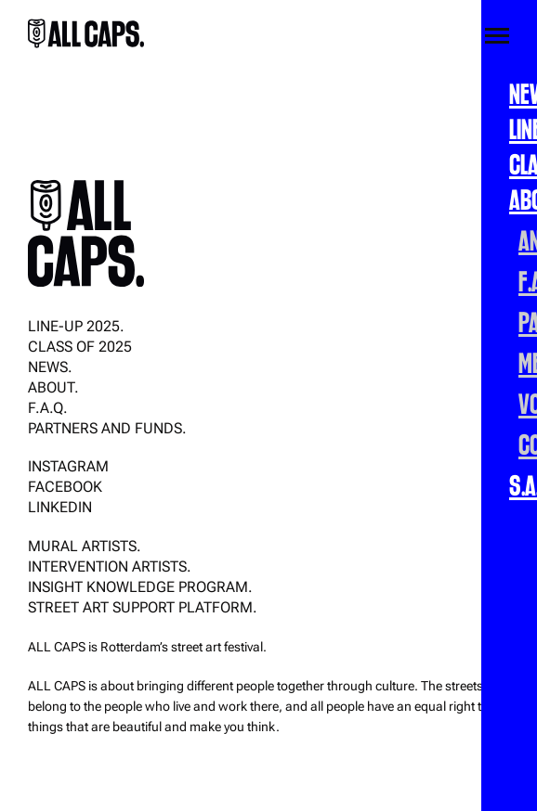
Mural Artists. (84, 546)
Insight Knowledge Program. (140, 587)
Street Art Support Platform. (142, 607)
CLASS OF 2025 (80, 346)
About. (53, 387)
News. (50, 367)
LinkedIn (60, 507)
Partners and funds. (107, 428)
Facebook (65, 487)
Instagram (68, 466)
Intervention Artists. (109, 566)
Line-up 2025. (76, 326)
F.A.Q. (48, 408)
